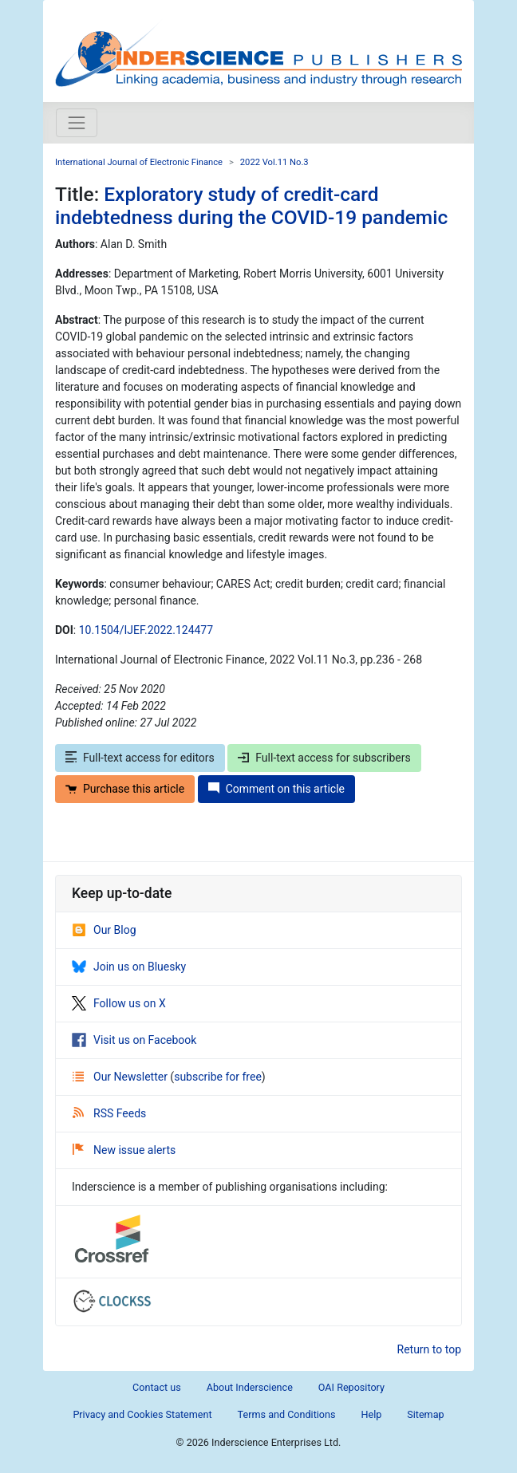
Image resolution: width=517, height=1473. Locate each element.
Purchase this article (124, 788)
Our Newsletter (121, 1076)
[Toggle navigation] (76, 122)
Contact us (156, 1387)
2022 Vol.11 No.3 (274, 162)
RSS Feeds (109, 1113)
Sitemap (425, 1414)
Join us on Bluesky (129, 966)
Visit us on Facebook (134, 1040)
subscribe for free (218, 1076)
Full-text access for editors (140, 757)
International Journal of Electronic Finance (139, 162)
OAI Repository (351, 1387)
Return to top (429, 1349)
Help (371, 1414)
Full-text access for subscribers (324, 757)
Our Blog (104, 930)
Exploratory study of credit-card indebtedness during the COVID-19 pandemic (251, 206)
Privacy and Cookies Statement (142, 1414)
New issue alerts (124, 1150)
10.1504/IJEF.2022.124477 (146, 630)
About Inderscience (250, 1387)
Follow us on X (119, 1003)
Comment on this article (276, 788)
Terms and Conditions (287, 1414)
